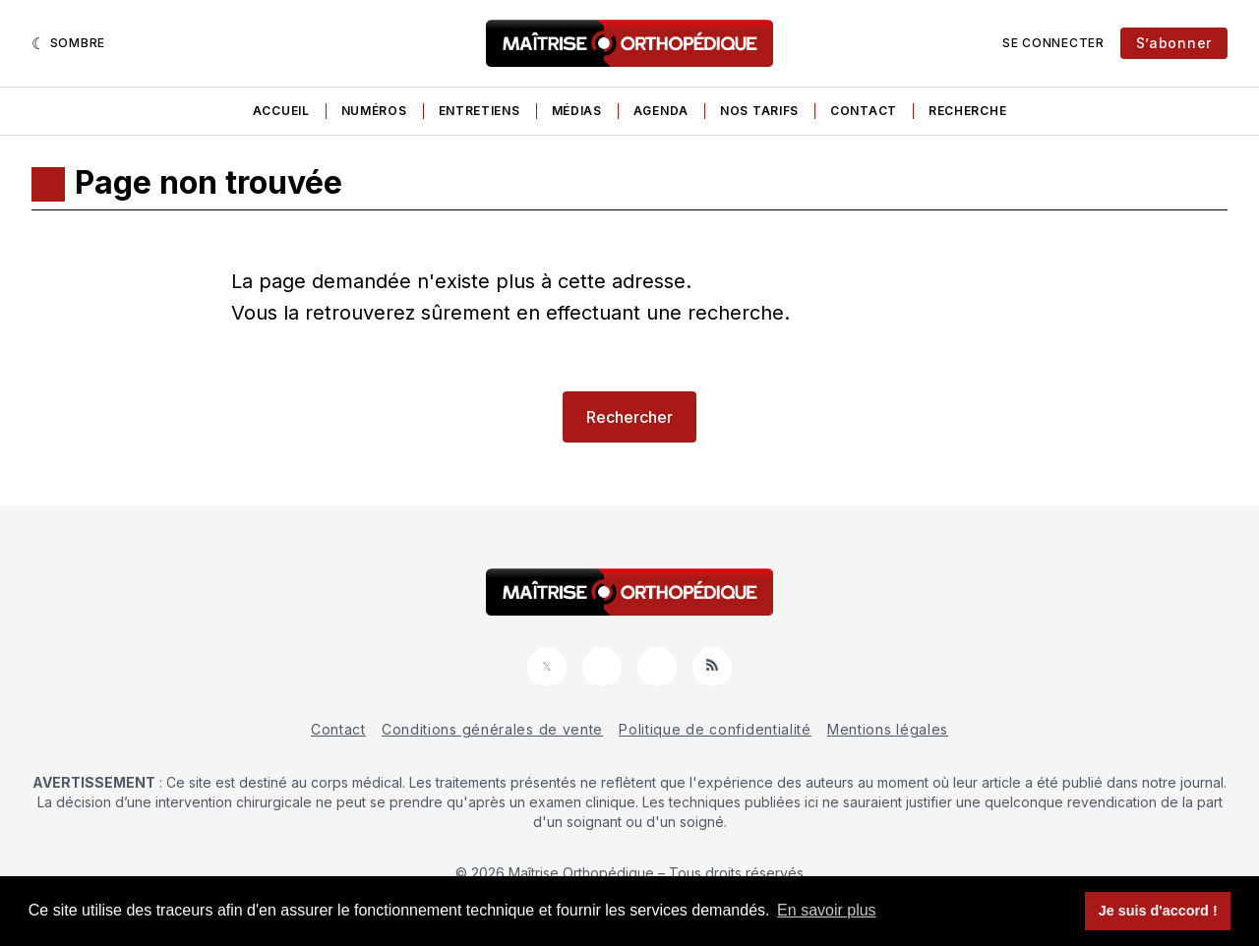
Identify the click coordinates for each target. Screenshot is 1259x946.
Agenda (661, 110)
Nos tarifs (759, 110)
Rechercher (629, 417)
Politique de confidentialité (715, 729)
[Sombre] (68, 43)
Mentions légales (887, 729)
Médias (577, 110)
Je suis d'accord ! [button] (1158, 910)
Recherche (967, 110)
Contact (863, 110)
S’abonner (1174, 42)
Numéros (374, 110)
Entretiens (479, 110)
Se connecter (1053, 42)
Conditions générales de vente (492, 729)
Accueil (281, 110)
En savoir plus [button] (826, 910)
